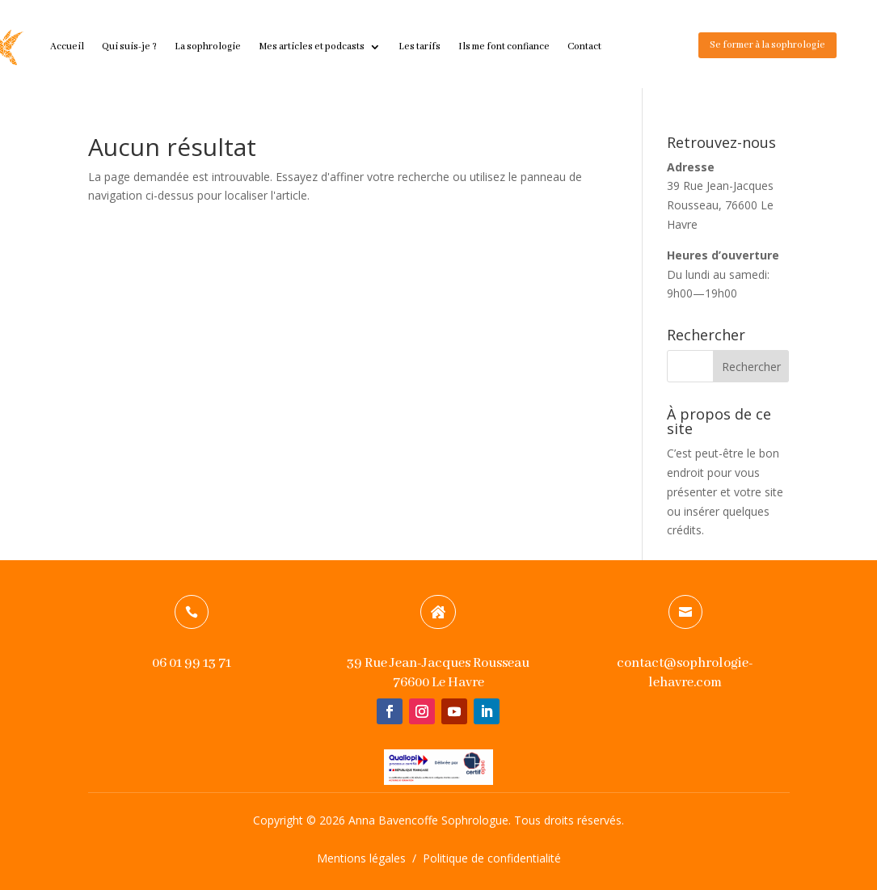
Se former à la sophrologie (767, 45)
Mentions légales (361, 858)
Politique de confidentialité (492, 858)
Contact (584, 46)
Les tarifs (419, 46)
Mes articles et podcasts (312, 46)
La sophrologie (208, 46)
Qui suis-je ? (129, 46)
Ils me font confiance (504, 46)
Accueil (67, 46)
